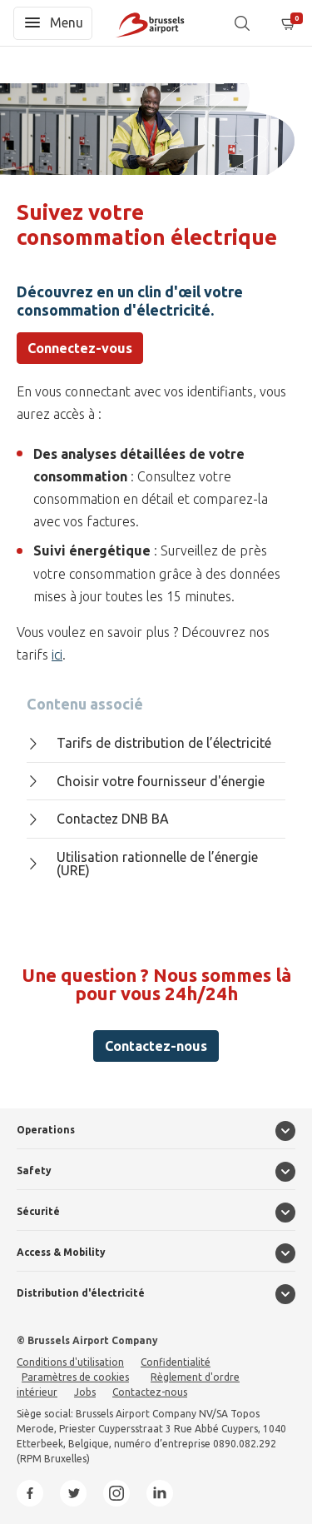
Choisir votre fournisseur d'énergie (146, 781)
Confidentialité (175, 1362)
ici (57, 654)
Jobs (85, 1392)
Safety (34, 1170)
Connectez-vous (79, 348)
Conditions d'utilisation (70, 1362)
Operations (46, 1129)
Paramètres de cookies (75, 1377)
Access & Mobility (61, 1252)
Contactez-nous (156, 1045)
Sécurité (38, 1211)
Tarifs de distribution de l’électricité (149, 742)
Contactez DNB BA (98, 818)
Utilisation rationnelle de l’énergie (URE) (142, 864)
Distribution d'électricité (81, 1292)
